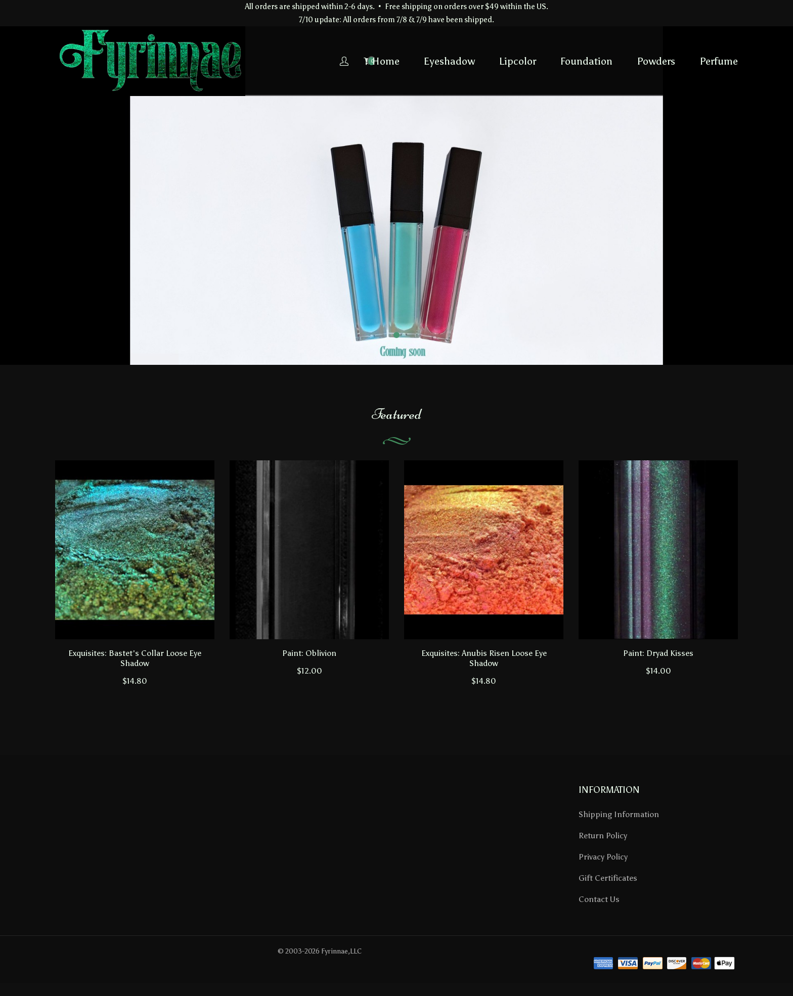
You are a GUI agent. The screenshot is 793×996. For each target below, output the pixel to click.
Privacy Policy (603, 857)
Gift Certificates (608, 878)
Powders (576, 61)
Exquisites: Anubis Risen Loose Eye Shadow (484, 658)
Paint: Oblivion (309, 653)
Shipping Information (619, 814)
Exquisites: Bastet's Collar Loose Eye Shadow (134, 658)
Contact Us (599, 899)
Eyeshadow (369, 61)
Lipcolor (437, 61)
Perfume (639, 61)
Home (306, 61)
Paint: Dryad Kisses (658, 653)
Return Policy (603, 835)
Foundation (506, 61)
